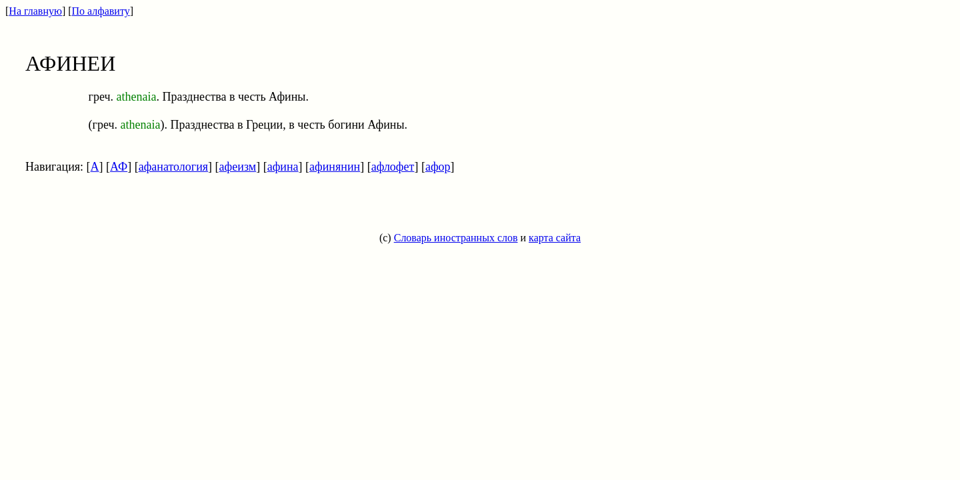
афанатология (173, 166)
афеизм (238, 166)
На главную (35, 11)
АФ (118, 166)
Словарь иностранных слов (456, 237)
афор (438, 166)
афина (283, 166)
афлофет (393, 166)
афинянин (334, 166)
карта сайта (555, 237)
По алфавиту (101, 11)
